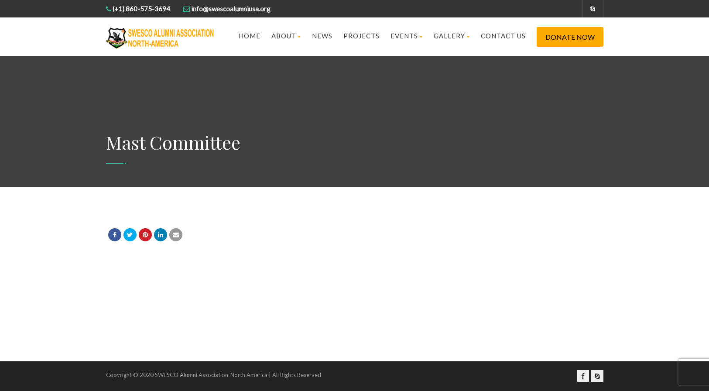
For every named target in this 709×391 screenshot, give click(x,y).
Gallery (452, 36)
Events (406, 36)
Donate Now (570, 37)
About (286, 36)
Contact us (503, 36)
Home (249, 36)
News (322, 36)
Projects (361, 36)
